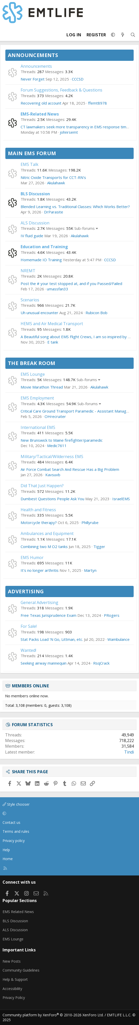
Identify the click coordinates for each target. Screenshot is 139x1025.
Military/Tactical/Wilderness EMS (52, 456)
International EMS (38, 427)
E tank (52, 342)
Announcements (33, 55)
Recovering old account (41, 103)
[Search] (133, 35)
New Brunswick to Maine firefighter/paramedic (62, 440)
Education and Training (44, 246)
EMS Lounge (33, 374)
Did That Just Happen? (42, 485)
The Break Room (31, 363)
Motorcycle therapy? (39, 522)
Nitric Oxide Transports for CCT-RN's (53, 177)
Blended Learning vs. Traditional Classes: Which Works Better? (75, 206)
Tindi (129, 752)
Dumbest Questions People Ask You (52, 498)
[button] (113, 35)
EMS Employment (37, 398)
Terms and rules (16, 831)
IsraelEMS (121, 498)
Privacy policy (14, 840)
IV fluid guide (32, 235)
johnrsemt (69, 132)
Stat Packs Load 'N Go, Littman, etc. (52, 639)
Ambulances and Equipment (47, 533)
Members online (30, 686)
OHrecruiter (55, 416)
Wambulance (118, 639)
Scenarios (30, 300)
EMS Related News (18, 911)
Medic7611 (57, 445)
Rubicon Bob (96, 312)
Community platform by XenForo (53, 1014)
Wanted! (28, 650)
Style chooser (16, 804)
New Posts (12, 961)
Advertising (26, 591)
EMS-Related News (40, 114)
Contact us (11, 822)
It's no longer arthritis (40, 570)
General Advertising (39, 602)
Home (8, 858)
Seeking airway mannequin (43, 663)
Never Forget (33, 79)
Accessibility (12, 988)
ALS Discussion (35, 223)
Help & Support (15, 979)
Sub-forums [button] (84, 228)
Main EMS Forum (32, 153)
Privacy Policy (14, 997)
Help (6, 849)
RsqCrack (101, 663)
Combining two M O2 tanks (44, 546)
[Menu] (6, 35)
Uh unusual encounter (39, 312)
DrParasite (53, 211)
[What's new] (123, 35)
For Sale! (29, 626)
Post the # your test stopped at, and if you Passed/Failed (71, 283)
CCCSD (78, 79)
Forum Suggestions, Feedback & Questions (61, 90)
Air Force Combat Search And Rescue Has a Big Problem (70, 469)
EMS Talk (29, 164)
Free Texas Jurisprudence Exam (48, 615)
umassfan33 (57, 288)
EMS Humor (32, 557)
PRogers (111, 615)
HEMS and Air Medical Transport (52, 323)
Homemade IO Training (41, 259)
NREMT (28, 271)
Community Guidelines (21, 970)
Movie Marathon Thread (42, 387)
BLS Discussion (35, 194)
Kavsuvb (52, 474)
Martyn (90, 570)
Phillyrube (90, 522)
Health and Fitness (38, 509)
